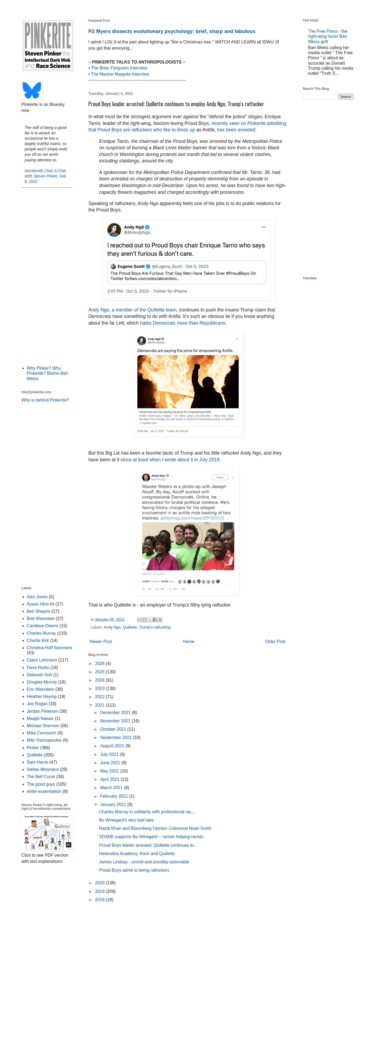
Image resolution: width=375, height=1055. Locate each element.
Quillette (130, 627)
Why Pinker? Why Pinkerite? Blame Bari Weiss (47, 373)
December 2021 (116, 712)
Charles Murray (41, 633)
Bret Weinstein (41, 618)
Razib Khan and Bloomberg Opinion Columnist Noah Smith (155, 828)
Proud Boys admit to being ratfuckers (134, 870)
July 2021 (110, 754)
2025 (100, 672)
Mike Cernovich (41, 733)
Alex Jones (37, 597)
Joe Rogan (37, 703)
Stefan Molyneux (43, 769)
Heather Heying (42, 696)
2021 (100, 705)
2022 (100, 696)
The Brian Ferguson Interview (119, 68)
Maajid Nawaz (40, 718)
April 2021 (110, 779)
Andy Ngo (112, 627)
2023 (100, 688)
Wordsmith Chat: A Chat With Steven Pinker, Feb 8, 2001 (45, 176)
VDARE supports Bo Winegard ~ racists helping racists (151, 836)
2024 (100, 680)
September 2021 (116, 737)
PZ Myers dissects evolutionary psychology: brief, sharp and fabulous (172, 31)
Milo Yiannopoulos (44, 740)
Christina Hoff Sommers (49, 647)
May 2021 (110, 771)
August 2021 (112, 746)
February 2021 (114, 796)
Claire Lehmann (42, 660)
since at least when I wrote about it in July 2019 (170, 459)
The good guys (41, 784)
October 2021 (113, 729)
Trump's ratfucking (154, 627)
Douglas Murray (42, 682)
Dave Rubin (38, 667)
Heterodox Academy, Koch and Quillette (137, 853)
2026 (100, 663)
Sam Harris (37, 762)
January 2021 (113, 804)
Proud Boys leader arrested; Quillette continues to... (148, 845)
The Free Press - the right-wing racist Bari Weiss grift (327, 36)
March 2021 (112, 787)
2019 (100, 891)
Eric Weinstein (40, 689)
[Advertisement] (46, 276)
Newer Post (101, 641)
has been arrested (236, 129)
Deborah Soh (39, 675)
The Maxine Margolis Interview (120, 74)
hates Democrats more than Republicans (183, 323)
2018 (100, 899)
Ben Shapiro (38, 611)
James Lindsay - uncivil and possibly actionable (144, 862)
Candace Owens (42, 625)
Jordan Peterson (42, 711)
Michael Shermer (43, 725)
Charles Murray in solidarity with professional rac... (147, 811)
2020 (100, 883)
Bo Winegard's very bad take (126, 820)
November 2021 (116, 721)
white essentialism (44, 791)
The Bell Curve (41, 776)
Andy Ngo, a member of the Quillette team (132, 310)
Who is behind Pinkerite (43, 400)
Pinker (33, 747)
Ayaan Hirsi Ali (40, 604)
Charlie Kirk (38, 640)
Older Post (275, 641)
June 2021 (110, 762)
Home (188, 641)
